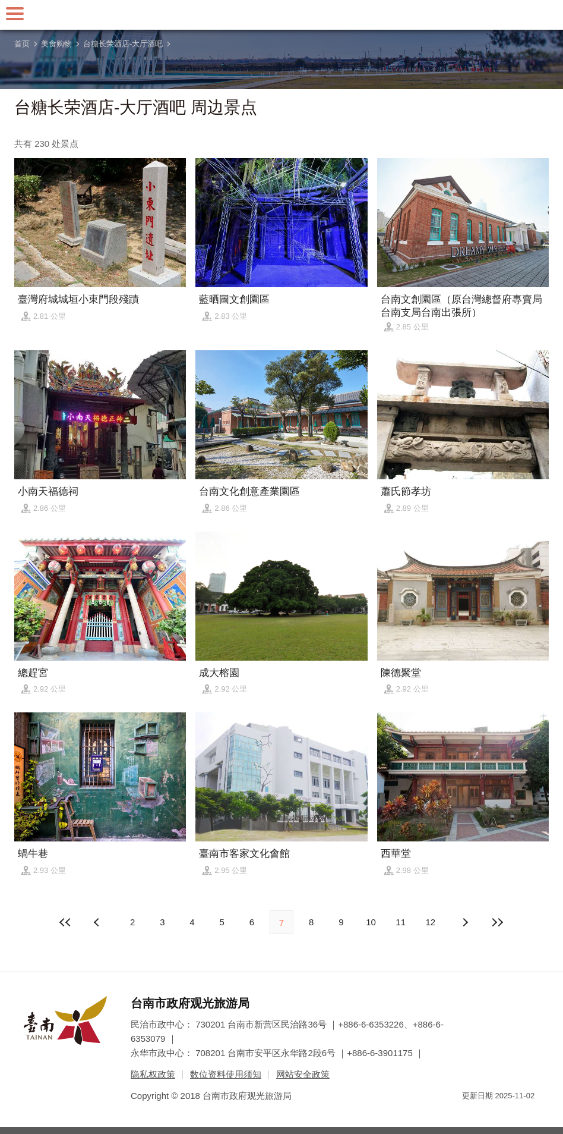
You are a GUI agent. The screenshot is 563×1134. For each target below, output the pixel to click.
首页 (22, 43)
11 (401, 922)
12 (431, 922)
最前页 (66, 922)
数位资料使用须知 (225, 1074)
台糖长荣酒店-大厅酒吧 (123, 43)
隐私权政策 (153, 1074)
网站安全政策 (303, 1074)
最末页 (497, 922)
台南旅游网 (281, 14)
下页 (98, 922)
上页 (465, 922)
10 (371, 922)
